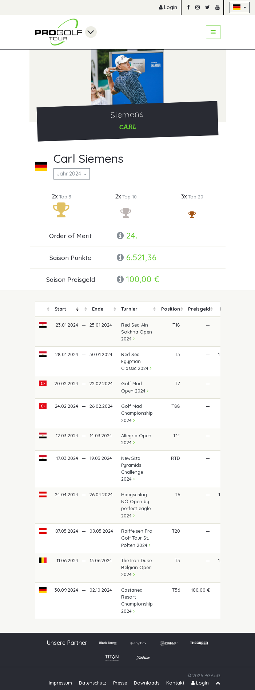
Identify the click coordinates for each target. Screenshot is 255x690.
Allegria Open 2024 (136, 439)
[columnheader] (43, 309)
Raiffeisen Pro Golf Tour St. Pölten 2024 (136, 538)
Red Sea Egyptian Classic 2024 (136, 361)
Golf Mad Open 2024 (135, 387)
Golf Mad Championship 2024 (137, 413)
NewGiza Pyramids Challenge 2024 (132, 468)
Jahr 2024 (70, 173)
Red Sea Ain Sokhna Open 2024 (136, 332)
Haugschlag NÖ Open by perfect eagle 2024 (136, 505)
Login (168, 7)
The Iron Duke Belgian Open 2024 (136, 567)
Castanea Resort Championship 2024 (137, 600)
